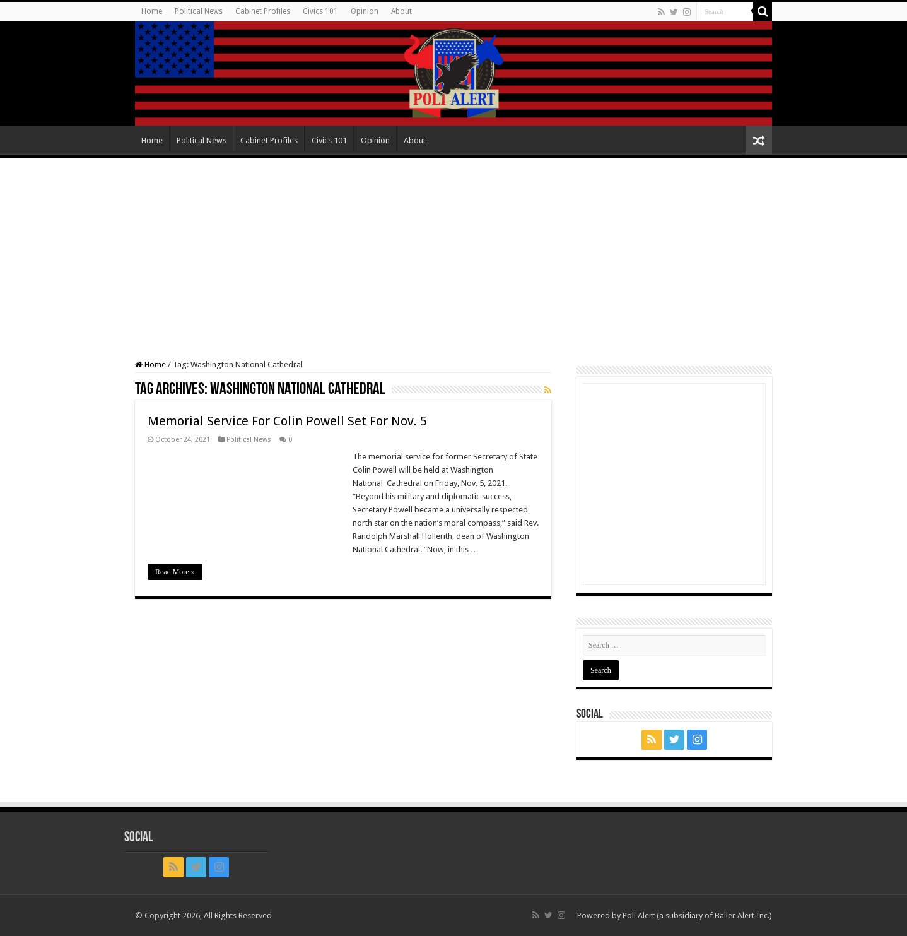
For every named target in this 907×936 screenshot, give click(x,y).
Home (151, 11)
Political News (199, 11)
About (401, 11)
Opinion (364, 11)
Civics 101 (320, 11)
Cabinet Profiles (262, 11)
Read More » (175, 571)
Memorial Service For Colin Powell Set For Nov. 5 (287, 421)
